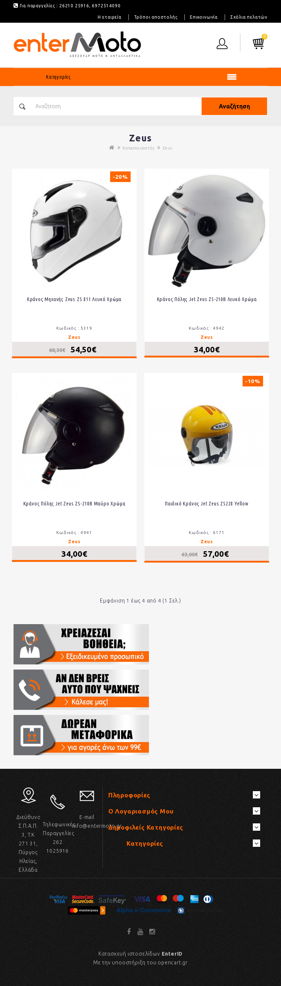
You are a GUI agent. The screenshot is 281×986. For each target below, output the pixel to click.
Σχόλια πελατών (248, 17)
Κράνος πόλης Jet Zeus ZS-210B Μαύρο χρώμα (74, 504)
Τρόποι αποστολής (156, 17)
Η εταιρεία (109, 17)
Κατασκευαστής (138, 148)
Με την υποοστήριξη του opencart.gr (140, 962)
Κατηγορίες (58, 77)
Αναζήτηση (234, 106)
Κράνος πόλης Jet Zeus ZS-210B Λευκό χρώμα (207, 299)
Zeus (167, 148)
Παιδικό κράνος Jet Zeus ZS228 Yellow (206, 504)
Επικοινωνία (204, 17)
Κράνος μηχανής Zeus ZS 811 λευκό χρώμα (74, 299)
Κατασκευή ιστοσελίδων (140, 954)
